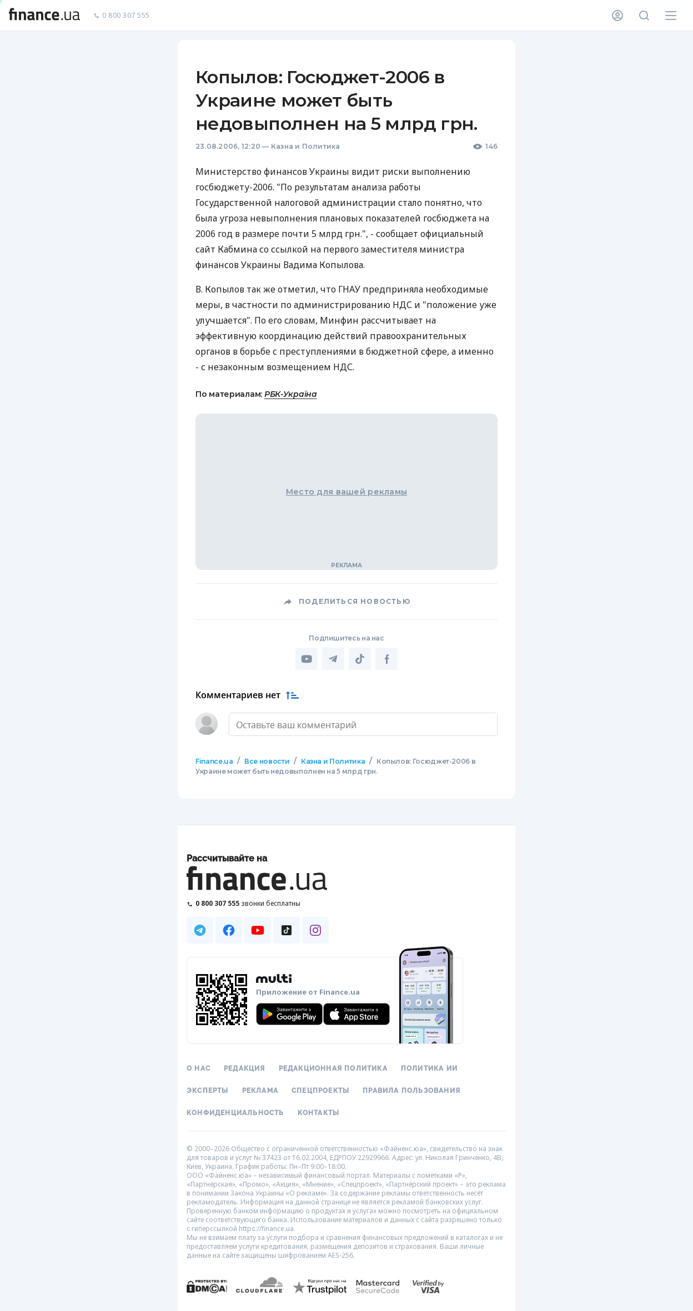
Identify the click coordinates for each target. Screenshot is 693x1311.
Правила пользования (411, 1091)
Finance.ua (214, 761)
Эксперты (208, 1091)
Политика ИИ (429, 1068)
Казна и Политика (305, 146)
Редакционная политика (333, 1068)
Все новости (266, 761)
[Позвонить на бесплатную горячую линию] (258, 903)
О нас (198, 1068)
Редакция (244, 1068)
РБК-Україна (290, 394)
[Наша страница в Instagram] (315, 930)
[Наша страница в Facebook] (228, 930)
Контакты (319, 1113)
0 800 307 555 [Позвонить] (121, 15)
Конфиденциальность (235, 1113)
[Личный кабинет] (617, 15)
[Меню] (670, 15)
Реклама (260, 1091)
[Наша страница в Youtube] (257, 930)
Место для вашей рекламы (346, 492)
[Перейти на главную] (44, 15)
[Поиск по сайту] (644, 15)
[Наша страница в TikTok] (286, 930)
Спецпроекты (320, 1091)
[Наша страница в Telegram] (200, 930)
